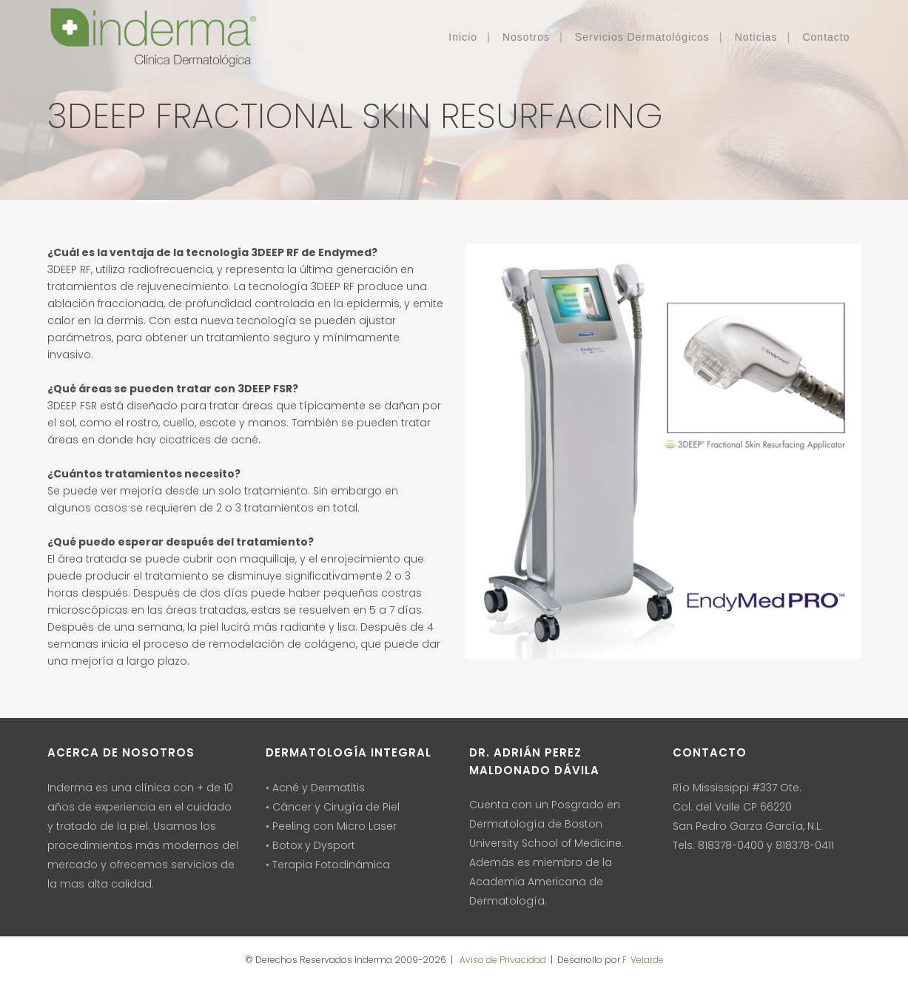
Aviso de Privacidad (501, 959)
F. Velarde (643, 959)
